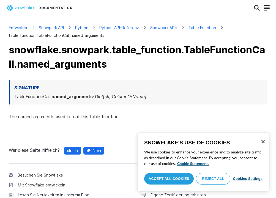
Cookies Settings (248, 179)
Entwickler (18, 27)
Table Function (202, 27)
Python (81, 27)
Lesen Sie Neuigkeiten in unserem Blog (53, 195)
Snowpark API (51, 27)
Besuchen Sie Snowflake (40, 175)
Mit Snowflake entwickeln (41, 185)
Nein (94, 150)
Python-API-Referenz (119, 27)
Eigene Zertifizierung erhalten (178, 195)
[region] (203, 162)
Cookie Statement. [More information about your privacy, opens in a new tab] (193, 163)
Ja (72, 150)
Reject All (213, 179)
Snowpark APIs (163, 27)
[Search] (256, 8)
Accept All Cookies (169, 179)
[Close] (263, 142)
